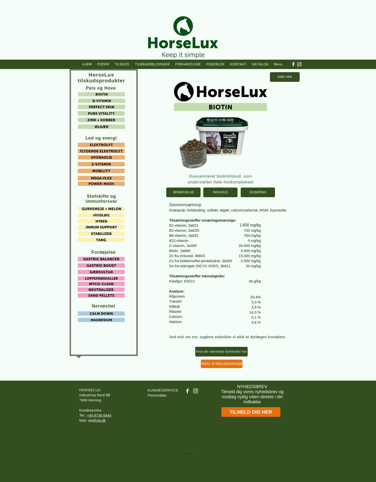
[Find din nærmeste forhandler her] (221, 351)
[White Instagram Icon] (299, 64)
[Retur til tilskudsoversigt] (221, 364)
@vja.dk (99, 420)
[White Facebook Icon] (293, 64)
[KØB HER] (285, 77)
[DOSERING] (258, 192)
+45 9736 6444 (99, 415)
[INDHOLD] (220, 192)
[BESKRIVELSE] (183, 192)
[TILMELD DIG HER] (250, 412)
